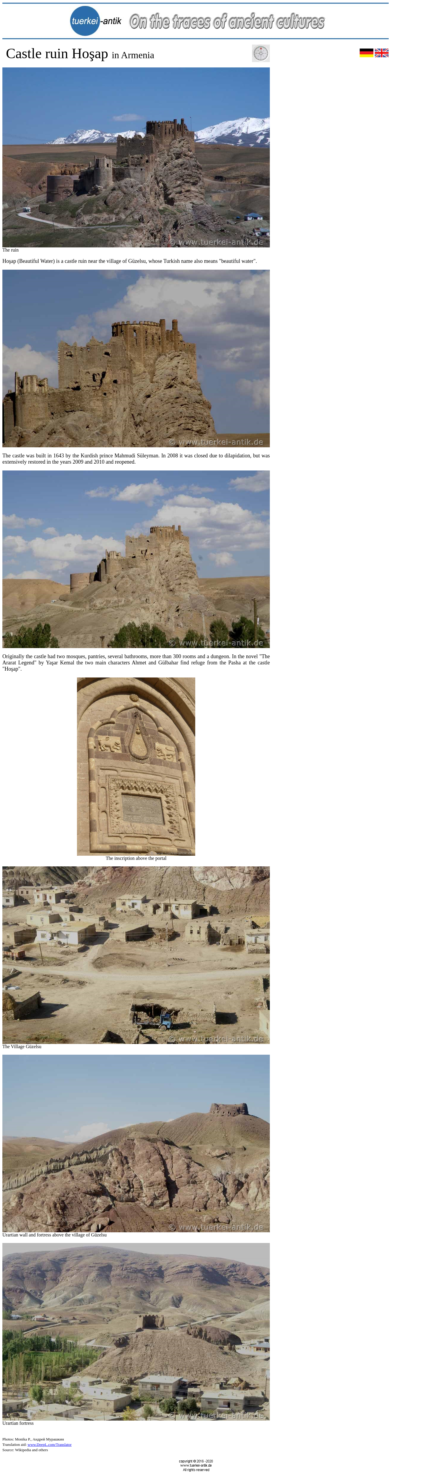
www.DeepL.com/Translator (50, 1444)
